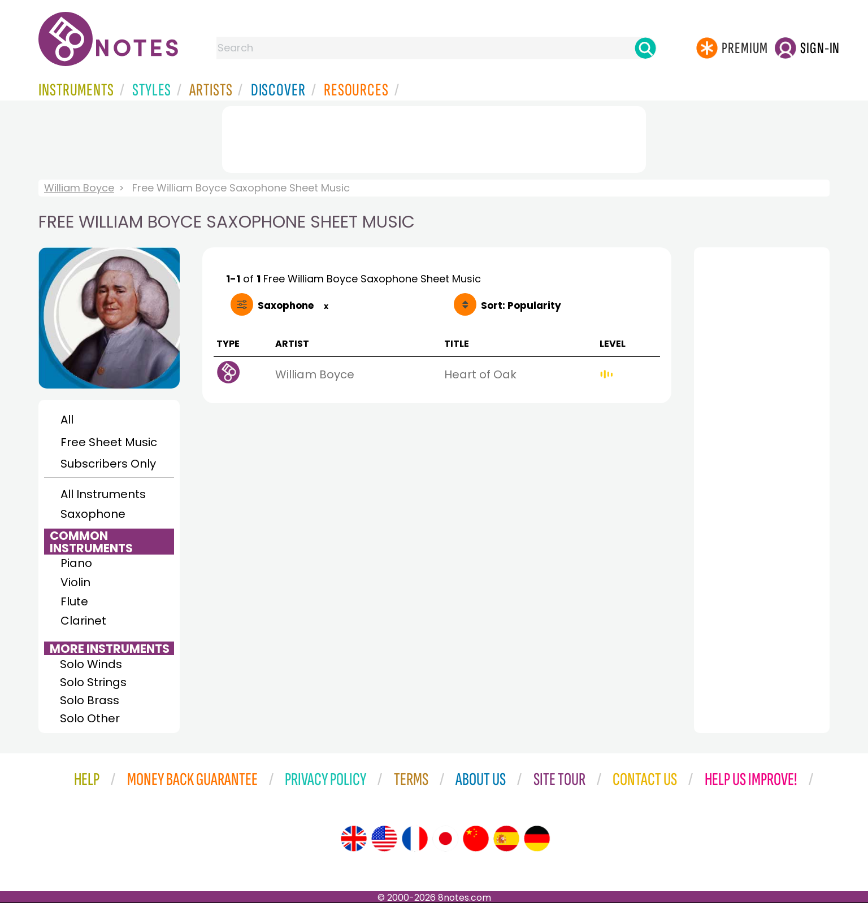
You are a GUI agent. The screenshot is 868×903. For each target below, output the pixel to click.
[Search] (645, 48)
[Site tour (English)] (354, 839)
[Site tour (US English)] (384, 839)
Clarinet (83, 621)
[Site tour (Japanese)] (445, 839)
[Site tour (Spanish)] (506, 839)
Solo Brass (89, 700)
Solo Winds (91, 664)
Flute (74, 601)
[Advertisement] (434, 137)
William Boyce (79, 188)
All (66, 419)
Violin (75, 582)
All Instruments (103, 494)
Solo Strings (93, 682)
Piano (76, 563)
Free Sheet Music (108, 442)
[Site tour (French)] (415, 839)
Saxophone (92, 514)
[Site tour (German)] (537, 839)
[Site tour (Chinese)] (476, 839)
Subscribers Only (108, 464)
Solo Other (90, 718)
